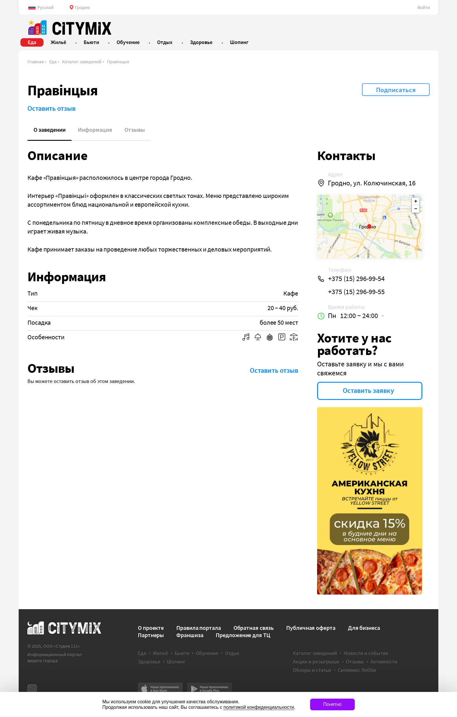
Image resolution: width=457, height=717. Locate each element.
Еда (53, 61)
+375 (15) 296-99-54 (356, 278)
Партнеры (151, 635)
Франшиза (189, 635)
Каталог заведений (81, 61)
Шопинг (176, 661)
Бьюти (182, 653)
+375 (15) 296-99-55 (356, 291)
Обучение (207, 653)
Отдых (232, 653)
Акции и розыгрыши (316, 661)
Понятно (332, 704)
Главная (35, 61)
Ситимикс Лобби (357, 670)
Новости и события (366, 653)
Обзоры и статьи (312, 670)
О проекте (151, 627)
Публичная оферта (310, 627)
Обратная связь (253, 627)
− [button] (415, 208)
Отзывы (134, 129)
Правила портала (198, 627)
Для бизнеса (364, 627)
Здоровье (149, 661)
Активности (383, 661)
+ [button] (415, 201)
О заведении (50, 129)
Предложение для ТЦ (243, 635)
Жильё (160, 653)
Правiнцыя (118, 61)
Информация (95, 129)
